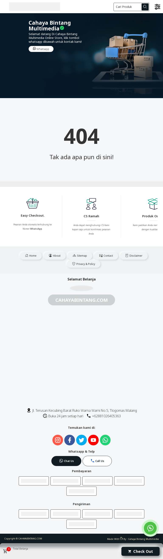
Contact (106, 255)
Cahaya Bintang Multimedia (143, 539)
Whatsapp (41, 49)
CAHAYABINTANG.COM (30, 538)
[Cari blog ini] (131, 7)
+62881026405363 (103, 416)
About (54, 255)
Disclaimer (133, 255)
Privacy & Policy (83, 264)
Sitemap (80, 255)
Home (31, 255)
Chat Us (66, 461)
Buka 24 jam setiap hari (63, 416)
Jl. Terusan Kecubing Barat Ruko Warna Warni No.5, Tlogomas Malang (82, 410)
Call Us (97, 461)
